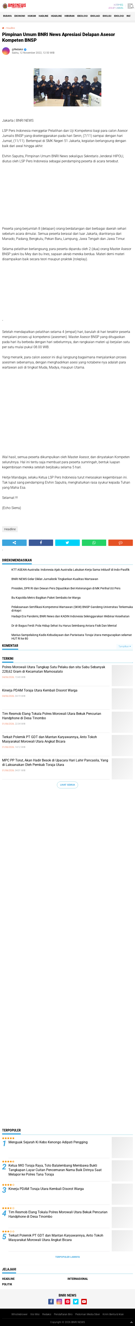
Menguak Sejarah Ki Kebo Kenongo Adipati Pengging (48, 1142)
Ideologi (82, 16)
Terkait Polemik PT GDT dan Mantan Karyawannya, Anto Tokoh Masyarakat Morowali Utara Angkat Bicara (49, 739)
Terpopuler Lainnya (67, 1257)
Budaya (7, 16)
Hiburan (69, 16)
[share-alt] (14, 543)
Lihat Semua (67, 784)
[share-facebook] (41, 543)
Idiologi (119, 16)
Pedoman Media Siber (87, 1314)
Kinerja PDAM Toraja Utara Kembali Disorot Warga (39, 690)
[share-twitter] (67, 543)
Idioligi (107, 16)
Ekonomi (19, 16)
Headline (56, 16)
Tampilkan (124, 646)
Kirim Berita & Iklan (113, 1314)
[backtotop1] (131, 1322)
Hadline (43, 16)
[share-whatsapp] (94, 543)
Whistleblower (19, 1314)
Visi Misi (35, 1314)
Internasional (78, 1278)
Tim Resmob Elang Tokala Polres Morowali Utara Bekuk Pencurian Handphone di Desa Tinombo (51, 716)
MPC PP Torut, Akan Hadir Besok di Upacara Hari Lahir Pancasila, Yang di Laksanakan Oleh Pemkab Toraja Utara (55, 762)
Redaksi (46, 1314)
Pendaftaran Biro (63, 1314)
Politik (7, 1284)
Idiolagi (95, 16)
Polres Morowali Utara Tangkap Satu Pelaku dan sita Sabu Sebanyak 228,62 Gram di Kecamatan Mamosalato (53, 669)
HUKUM (32, 16)
